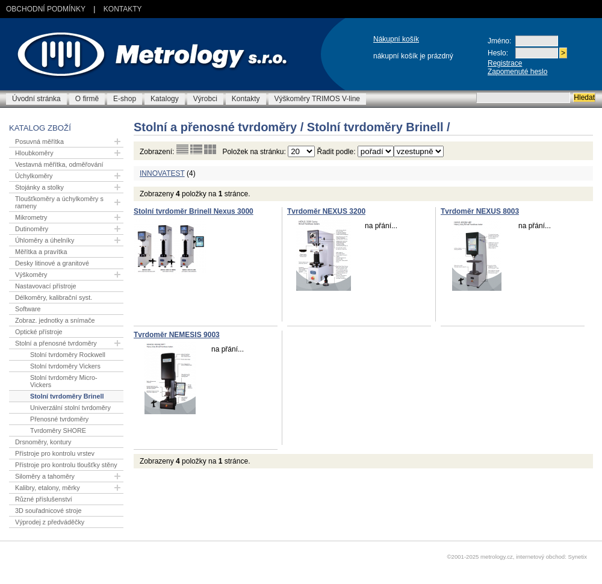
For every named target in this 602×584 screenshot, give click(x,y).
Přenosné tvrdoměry (59, 419)
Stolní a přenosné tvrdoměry (56, 343)
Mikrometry (31, 217)
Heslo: (498, 53)
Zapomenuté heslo (517, 71)
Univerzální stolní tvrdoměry (70, 407)
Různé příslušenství (43, 499)
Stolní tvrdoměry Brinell (67, 396)
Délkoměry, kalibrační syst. (53, 297)
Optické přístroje (39, 331)
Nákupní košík (396, 39)
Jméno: (499, 41)
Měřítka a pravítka (41, 251)
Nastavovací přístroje (45, 286)
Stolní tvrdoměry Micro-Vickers (64, 381)
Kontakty (123, 9)
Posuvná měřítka (39, 141)
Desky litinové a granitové (52, 263)
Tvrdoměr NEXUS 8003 (480, 211)
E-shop (124, 99)
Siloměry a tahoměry (45, 476)
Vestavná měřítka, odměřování (59, 164)
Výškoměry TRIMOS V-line (317, 99)
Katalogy (164, 99)
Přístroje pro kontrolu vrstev (55, 453)
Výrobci (205, 99)
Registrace (505, 63)
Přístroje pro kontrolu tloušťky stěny (66, 464)
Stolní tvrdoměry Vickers (65, 366)
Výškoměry (31, 274)
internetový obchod (540, 556)
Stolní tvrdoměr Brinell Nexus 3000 (193, 211)
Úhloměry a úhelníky (44, 240)
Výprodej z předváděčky (49, 522)
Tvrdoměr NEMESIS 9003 (177, 335)
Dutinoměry (31, 228)
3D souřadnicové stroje (48, 510)
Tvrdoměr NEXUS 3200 (326, 211)
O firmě (87, 99)
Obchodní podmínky (45, 9)
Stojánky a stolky (39, 187)
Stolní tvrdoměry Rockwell (67, 354)
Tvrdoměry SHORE (58, 430)
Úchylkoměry (33, 175)
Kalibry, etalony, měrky (47, 487)
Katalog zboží (40, 127)
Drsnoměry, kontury (43, 442)
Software (28, 308)
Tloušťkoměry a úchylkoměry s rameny (59, 202)
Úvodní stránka (36, 99)
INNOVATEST (162, 173)
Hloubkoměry (34, 153)
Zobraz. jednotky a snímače (55, 320)
